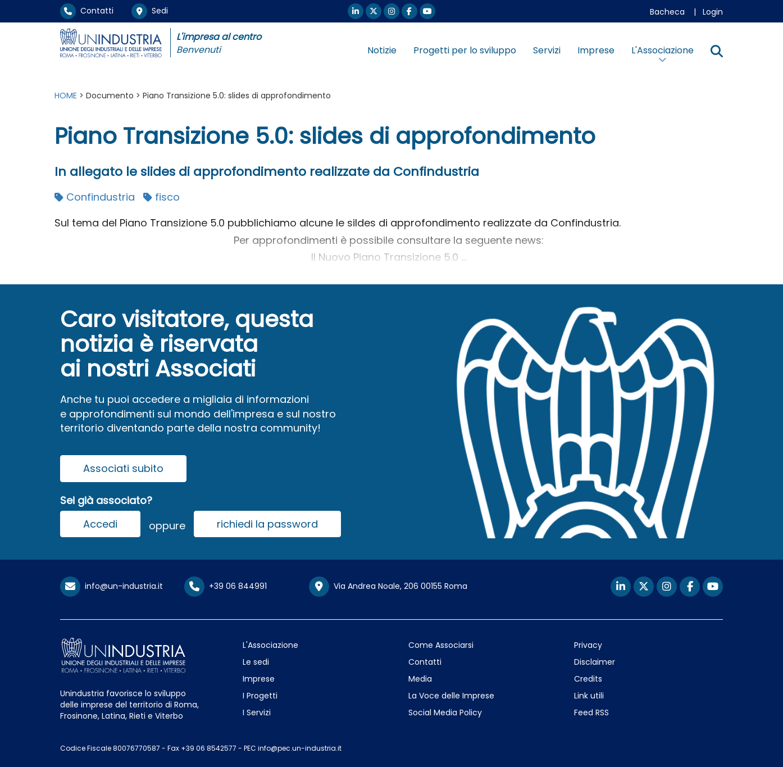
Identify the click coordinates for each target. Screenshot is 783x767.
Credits (588, 678)
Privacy (588, 645)
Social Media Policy (445, 712)
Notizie (382, 50)
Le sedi (256, 662)
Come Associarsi (441, 645)
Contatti (86, 10)
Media (420, 678)
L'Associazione (270, 645)
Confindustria (94, 197)
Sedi (149, 10)
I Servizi (257, 712)
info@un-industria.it (111, 586)
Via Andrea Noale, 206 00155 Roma (388, 587)
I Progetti (260, 695)
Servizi (547, 50)
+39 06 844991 (225, 586)
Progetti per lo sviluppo (464, 50)
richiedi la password (267, 524)
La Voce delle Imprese (451, 695)
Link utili (589, 695)
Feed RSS (591, 712)
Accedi (100, 524)
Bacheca (667, 11)
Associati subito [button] (123, 468)
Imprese (595, 50)
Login (713, 11)
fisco (161, 197)
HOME (65, 95)
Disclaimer (594, 662)
